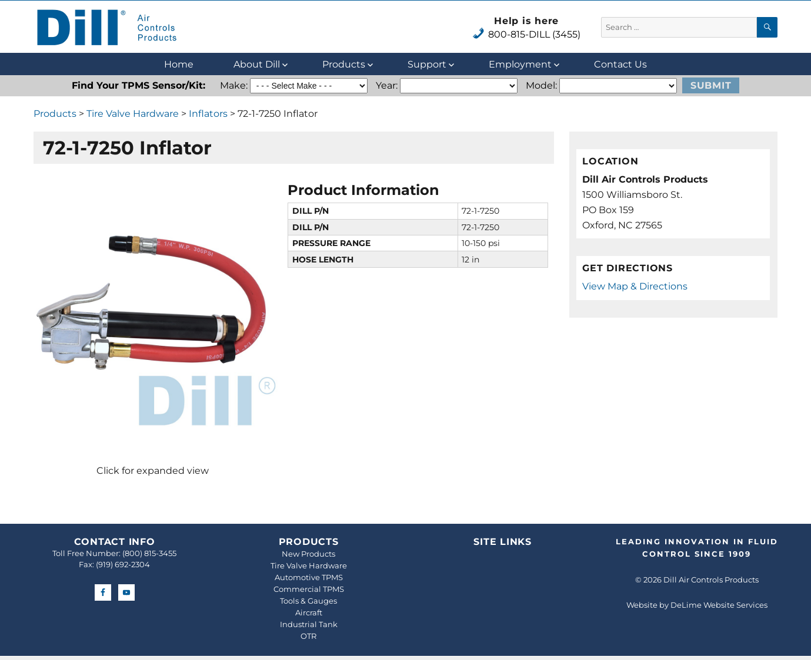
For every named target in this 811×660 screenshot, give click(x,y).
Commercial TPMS (308, 589)
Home (178, 64)
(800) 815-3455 (149, 553)
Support (427, 64)
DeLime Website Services (718, 605)
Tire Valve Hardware (132, 113)
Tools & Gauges (308, 600)
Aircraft (308, 612)
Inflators (208, 113)
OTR (308, 636)
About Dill (256, 64)
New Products (308, 553)
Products (343, 64)
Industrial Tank (309, 624)
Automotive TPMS (309, 577)
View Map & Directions (634, 286)
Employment (520, 64)
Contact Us (620, 64)
